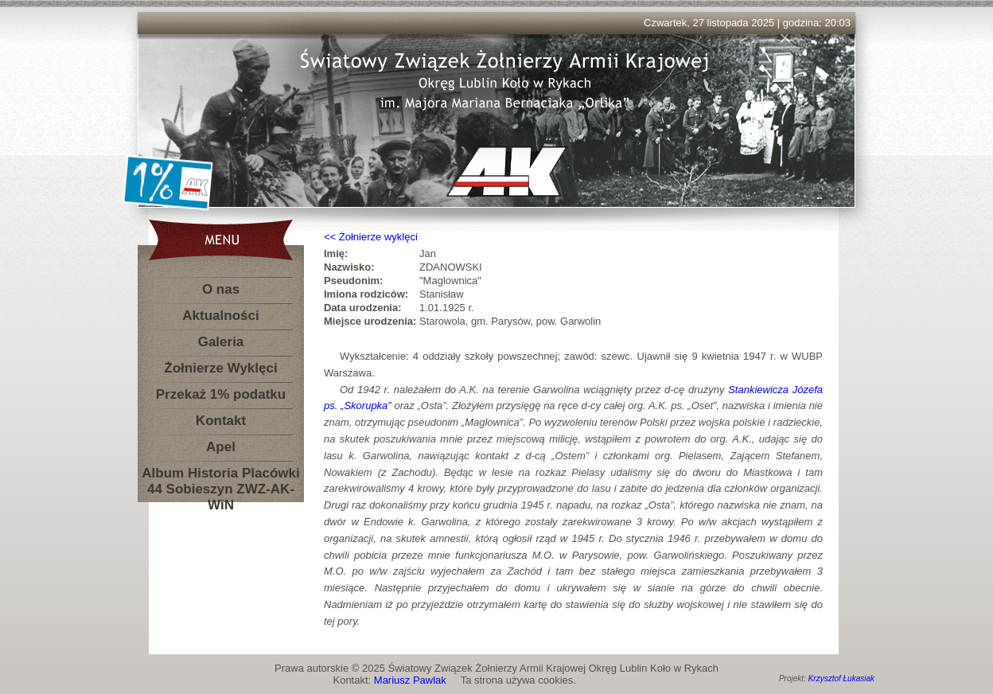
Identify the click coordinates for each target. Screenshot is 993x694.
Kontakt (221, 420)
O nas (220, 289)
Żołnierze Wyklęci (220, 368)
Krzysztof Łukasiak (841, 678)
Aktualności (220, 315)
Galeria (221, 341)
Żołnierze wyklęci (378, 237)
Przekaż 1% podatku (221, 394)
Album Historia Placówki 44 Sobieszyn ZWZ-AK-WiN (220, 476)
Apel (221, 446)
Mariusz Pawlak (410, 680)
